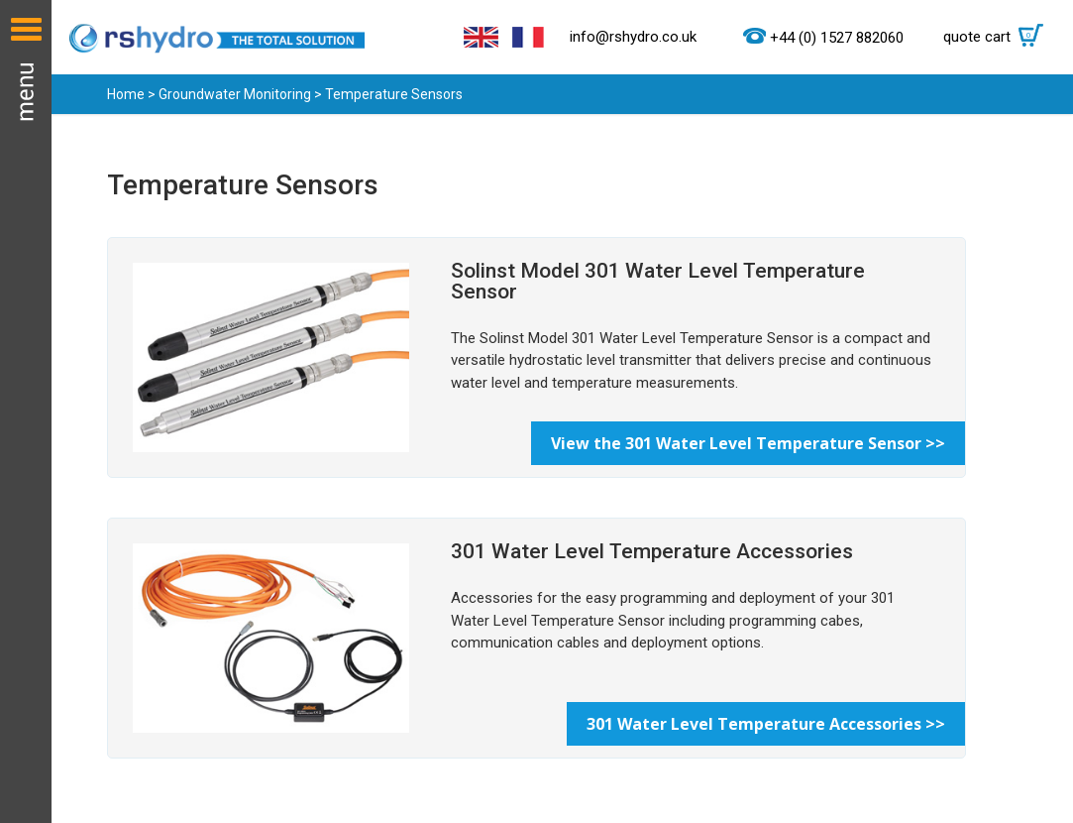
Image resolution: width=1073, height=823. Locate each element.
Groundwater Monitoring (235, 94)
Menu (26, 411)
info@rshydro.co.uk (633, 37)
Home (126, 94)
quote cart (998, 37)
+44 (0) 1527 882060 (837, 38)
